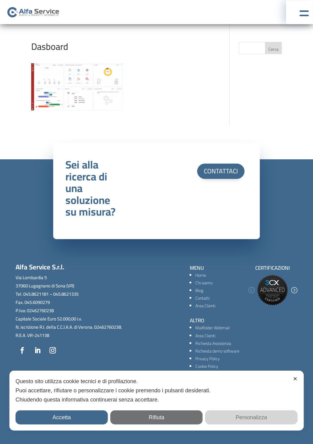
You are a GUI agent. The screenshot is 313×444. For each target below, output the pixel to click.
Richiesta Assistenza (213, 343)
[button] (251, 290)
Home (200, 275)
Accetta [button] (62, 417)
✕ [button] (295, 379)
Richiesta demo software (217, 351)
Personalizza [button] (251, 417)
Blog (199, 290)
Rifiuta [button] (156, 417)
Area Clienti (205, 306)
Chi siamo (203, 283)
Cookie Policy (206, 366)
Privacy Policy (207, 359)
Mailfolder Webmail (212, 328)
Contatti (202, 298)
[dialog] (156, 401)
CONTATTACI (221, 171)
